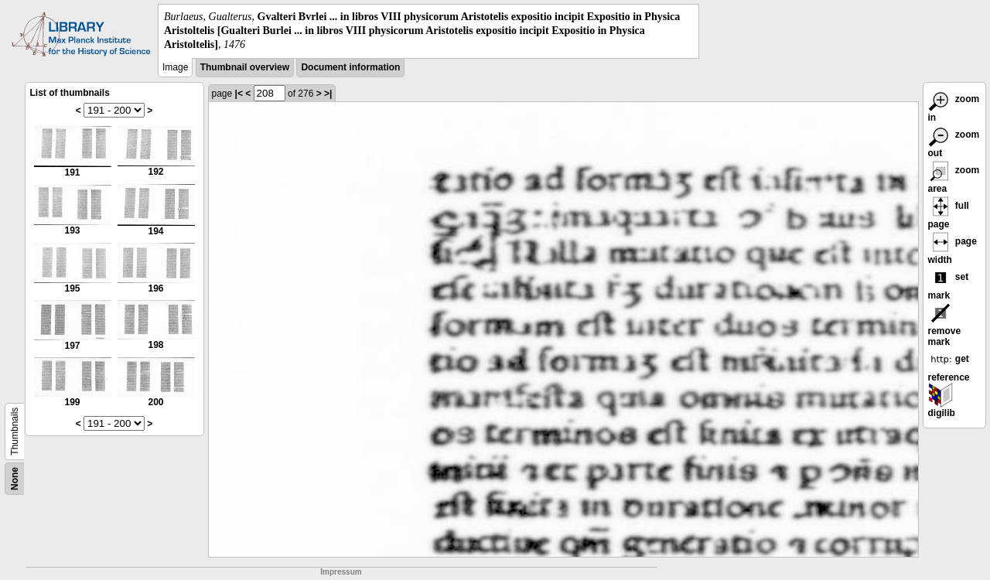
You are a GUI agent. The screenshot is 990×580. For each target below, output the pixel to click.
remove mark (944, 327)
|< (239, 93)
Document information (350, 67)
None (14, 478)
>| (328, 93)
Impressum (340, 572)
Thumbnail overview (244, 67)
